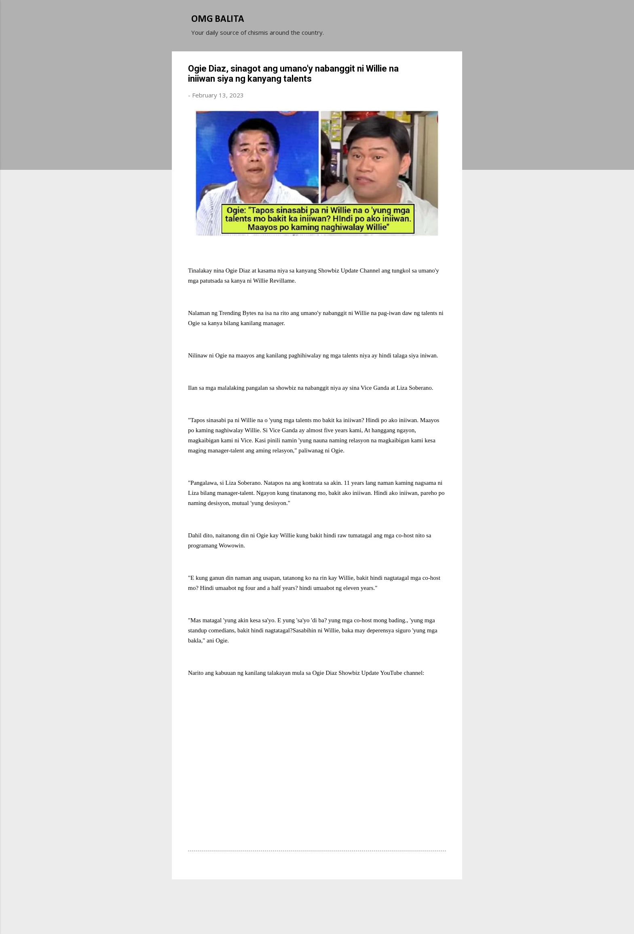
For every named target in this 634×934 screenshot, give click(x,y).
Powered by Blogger (317, 897)
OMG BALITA (217, 19)
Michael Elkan (336, 913)
